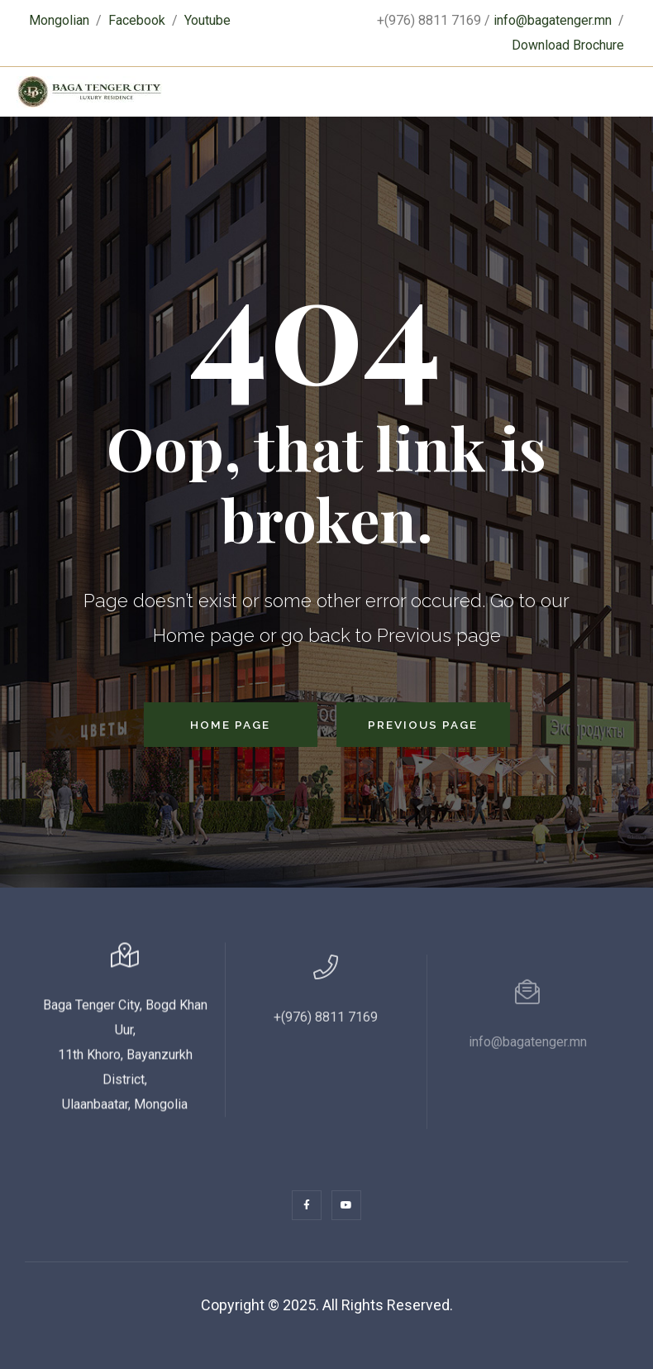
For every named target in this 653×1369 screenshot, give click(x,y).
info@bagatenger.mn (552, 20)
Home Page (230, 724)
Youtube (207, 20)
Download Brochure (568, 45)
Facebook (136, 20)
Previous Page (423, 724)
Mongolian (59, 20)
